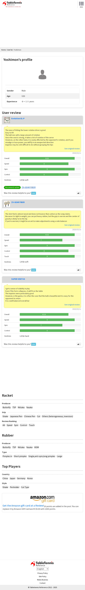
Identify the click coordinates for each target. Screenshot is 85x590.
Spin (16, 425)
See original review (72, 148)
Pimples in (7, 456)
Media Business (42, 580)
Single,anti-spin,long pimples (42, 456)
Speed (9, 425)
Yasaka (29, 407)
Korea (29, 478)
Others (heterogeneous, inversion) (57, 416)
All (4, 425)
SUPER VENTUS (18, 279)
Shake (5, 416)
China (5, 478)
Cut (38, 416)
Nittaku (21, 407)
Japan (12, 478)
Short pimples (20, 456)
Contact (42, 583)
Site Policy (42, 576)
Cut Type (25, 487)
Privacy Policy (43, 573)
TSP (14, 407)
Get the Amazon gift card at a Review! (23, 505)
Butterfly (7, 407)
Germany (21, 478)
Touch (31, 425)
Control (23, 425)
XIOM (36, 447)
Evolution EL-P (17, 118)
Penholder (14, 487)
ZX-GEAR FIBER (29, 187)
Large (59, 456)
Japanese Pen (16, 416)
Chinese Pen (29, 416)
